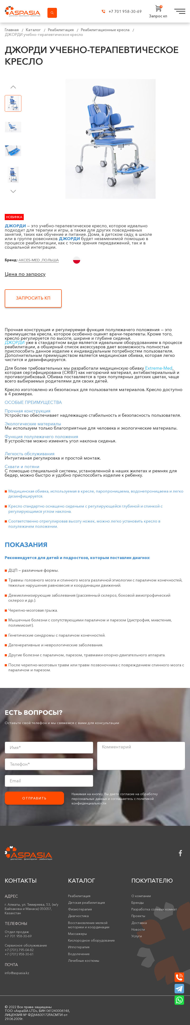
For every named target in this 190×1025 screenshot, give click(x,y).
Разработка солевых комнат (154, 909)
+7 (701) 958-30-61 (19, 954)
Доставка (139, 923)
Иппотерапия (78, 947)
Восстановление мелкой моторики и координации (88, 925)
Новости (138, 929)
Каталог (33, 29)
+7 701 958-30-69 (122, 11)
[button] (13, 86)
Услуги (136, 936)
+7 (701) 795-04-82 (19, 950)
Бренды (137, 902)
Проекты (138, 916)
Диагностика (78, 916)
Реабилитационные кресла (105, 29)
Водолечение (79, 954)
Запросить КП (33, 298)
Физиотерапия (80, 909)
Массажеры (77, 934)
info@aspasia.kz (17, 973)
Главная (12, 29)
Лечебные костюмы (83, 960)
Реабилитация (61, 29)
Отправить (34, 798)
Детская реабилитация (86, 902)
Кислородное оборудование (91, 940)
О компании (141, 896)
